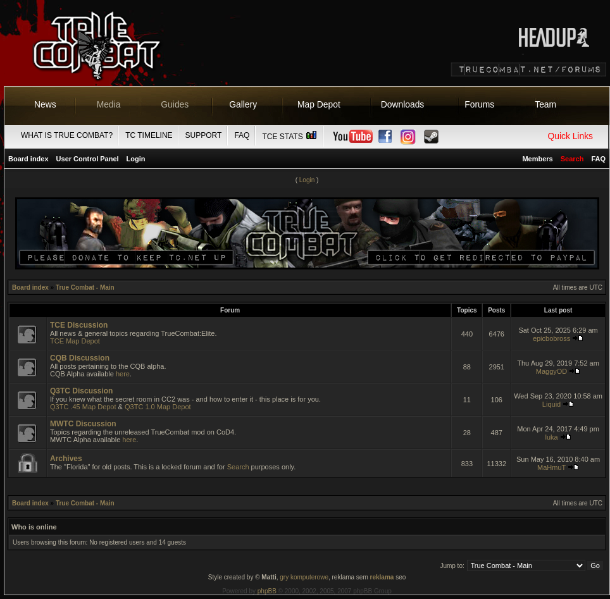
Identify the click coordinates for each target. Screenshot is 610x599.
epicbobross (551, 338)
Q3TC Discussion (81, 390)
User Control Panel (87, 159)
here (123, 374)
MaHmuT (551, 467)
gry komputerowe (304, 577)
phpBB (267, 591)
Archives (66, 458)
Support (203, 135)
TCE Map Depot (75, 341)
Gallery (243, 104)
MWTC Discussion (83, 423)
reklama (382, 577)
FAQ (241, 135)
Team (545, 104)
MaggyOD (552, 371)
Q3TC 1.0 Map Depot (158, 407)
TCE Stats (290, 136)
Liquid (551, 404)
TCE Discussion (79, 325)
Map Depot (318, 104)
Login (136, 159)
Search (238, 467)
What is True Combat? (67, 135)
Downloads (403, 104)
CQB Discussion (79, 358)
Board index (28, 159)
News (45, 104)
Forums (479, 104)
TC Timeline (148, 135)
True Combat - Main (85, 287)
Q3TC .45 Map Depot (83, 407)
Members (537, 159)
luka (551, 437)
